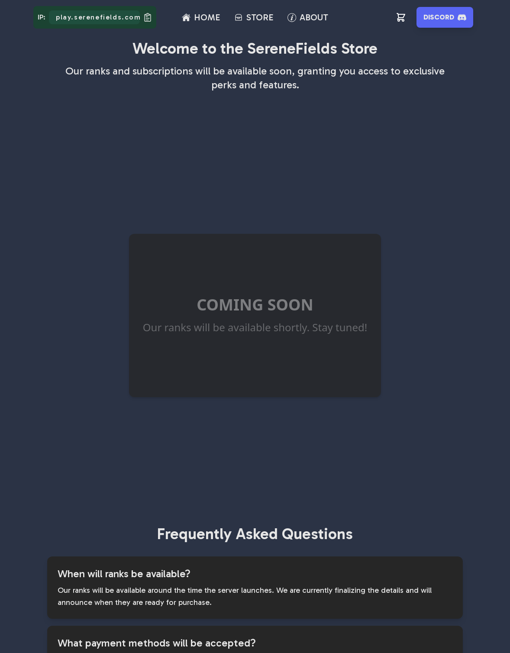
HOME (207, 17)
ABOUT (314, 17)
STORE (260, 17)
